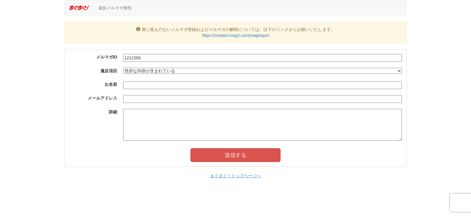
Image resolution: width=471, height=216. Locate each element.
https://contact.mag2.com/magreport (235, 35)
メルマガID (106, 57)
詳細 (113, 112)
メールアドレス (102, 98)
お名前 (111, 84)
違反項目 (108, 70)
